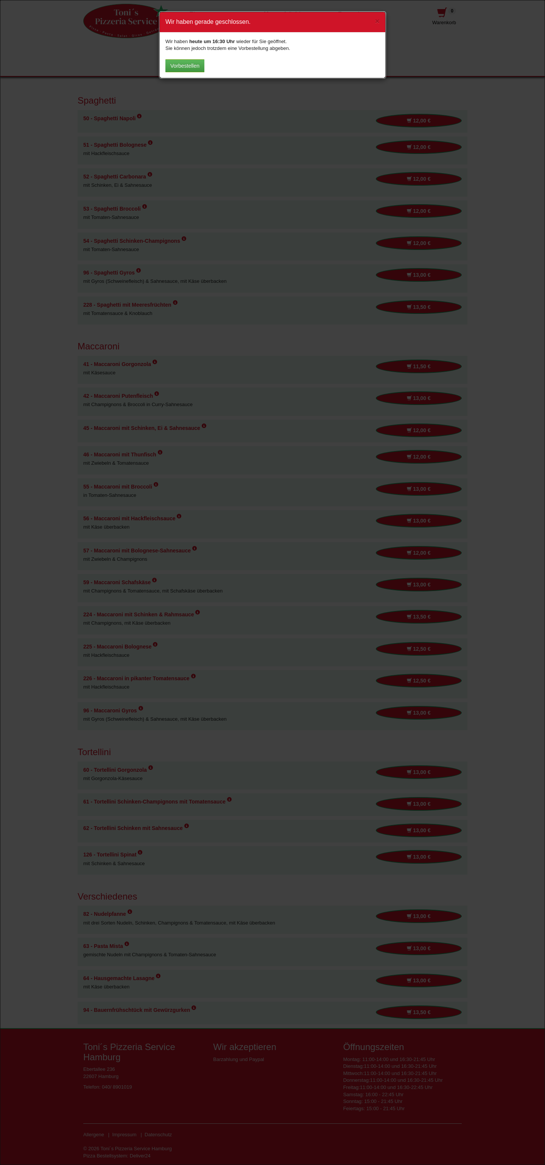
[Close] (377, 21)
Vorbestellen (184, 66)
